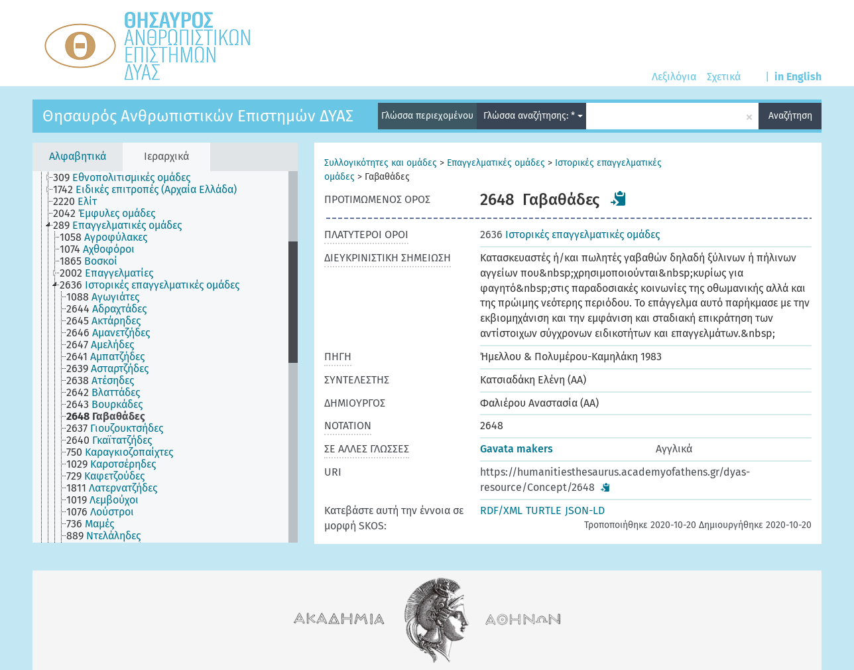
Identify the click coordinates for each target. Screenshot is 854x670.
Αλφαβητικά (77, 156)
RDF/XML (501, 510)
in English (798, 76)
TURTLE (544, 510)
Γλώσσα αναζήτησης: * (533, 115)
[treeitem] (127, 178)
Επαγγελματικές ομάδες (496, 162)
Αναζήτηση (790, 115)
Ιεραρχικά (166, 156)
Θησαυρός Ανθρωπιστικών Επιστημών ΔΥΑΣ (197, 116)
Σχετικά (724, 76)
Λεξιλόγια (674, 76)
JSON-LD (585, 510)
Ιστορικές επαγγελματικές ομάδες (570, 234)
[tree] (165, 357)
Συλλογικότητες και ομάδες (380, 162)
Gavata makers (516, 448)
